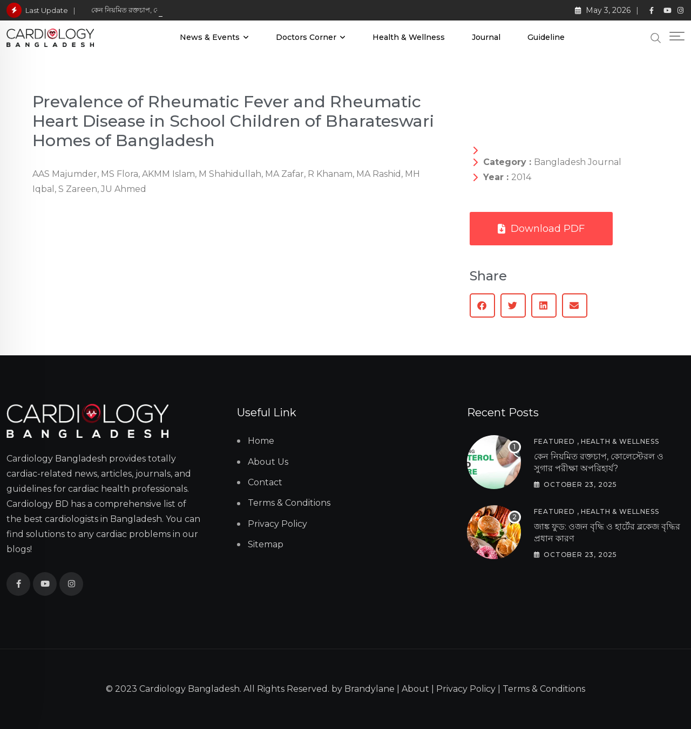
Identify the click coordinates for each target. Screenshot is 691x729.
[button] (482, 305)
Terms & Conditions (289, 503)
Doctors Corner (306, 37)
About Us (268, 462)
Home (261, 441)
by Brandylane (363, 689)
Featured (554, 441)
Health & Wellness (408, 37)
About (415, 689)
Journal (486, 37)
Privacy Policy (277, 524)
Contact (265, 482)
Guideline (546, 37)
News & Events (210, 37)
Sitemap (265, 544)
